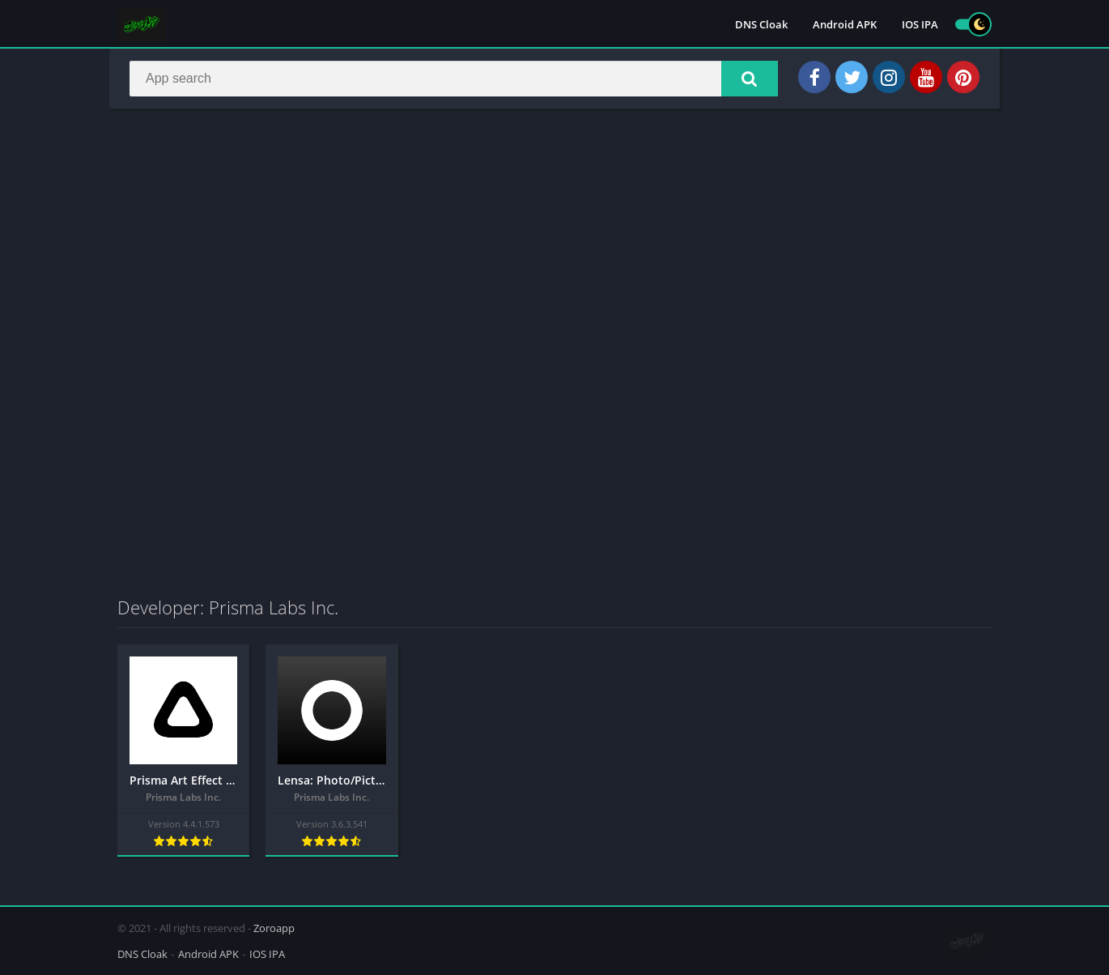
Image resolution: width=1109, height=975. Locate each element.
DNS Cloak (761, 24)
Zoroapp (274, 928)
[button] (749, 78)
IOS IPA (920, 24)
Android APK (845, 24)
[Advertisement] (554, 238)
